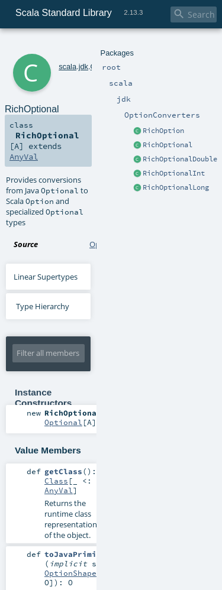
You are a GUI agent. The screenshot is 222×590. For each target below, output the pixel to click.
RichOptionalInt (174, 173)
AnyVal (23, 156)
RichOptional (167, 145)
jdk (83, 66)
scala (67, 66)
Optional (63, 422)
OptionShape (70, 573)
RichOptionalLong (176, 187)
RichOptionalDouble (180, 159)
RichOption (163, 131)
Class (56, 480)
